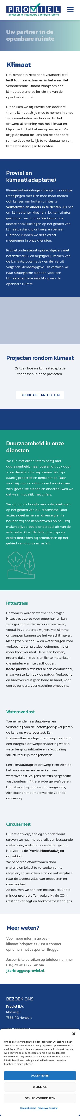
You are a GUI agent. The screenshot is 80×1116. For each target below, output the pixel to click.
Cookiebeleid (28, 1108)
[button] (74, 1034)
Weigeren (40, 1086)
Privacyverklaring (48, 1108)
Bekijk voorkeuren (40, 1098)
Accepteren (40, 1075)
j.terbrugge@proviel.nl (25, 970)
